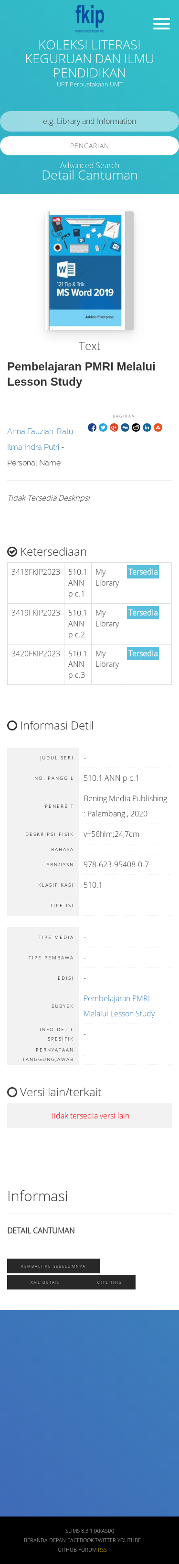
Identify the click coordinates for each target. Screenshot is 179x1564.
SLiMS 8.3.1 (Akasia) (89, 1530)
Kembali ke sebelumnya (53, 1266)
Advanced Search (89, 165)
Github (67, 1549)
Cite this (109, 1282)
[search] (89, 121)
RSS (102, 1549)
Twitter (105, 1540)
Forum (87, 1549)
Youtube (129, 1540)
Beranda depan (45, 1540)
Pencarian (89, 145)
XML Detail (45, 1282)
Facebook (80, 1540)
